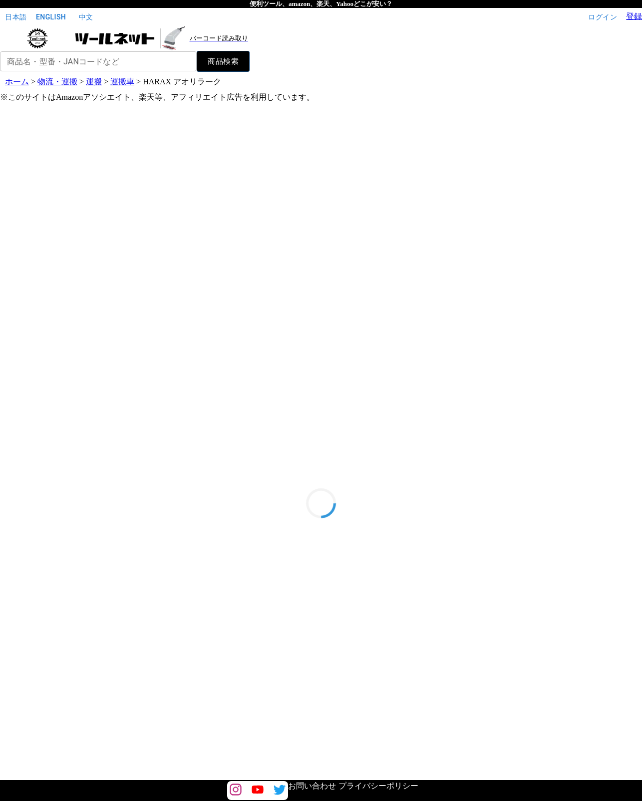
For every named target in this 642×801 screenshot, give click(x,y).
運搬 (94, 81)
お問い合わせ (312, 786)
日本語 (16, 17)
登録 (634, 16)
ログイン (602, 17)
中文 (86, 17)
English (51, 17)
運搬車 (122, 81)
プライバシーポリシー (378, 786)
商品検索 (223, 61)
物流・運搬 (57, 81)
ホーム (17, 81)
